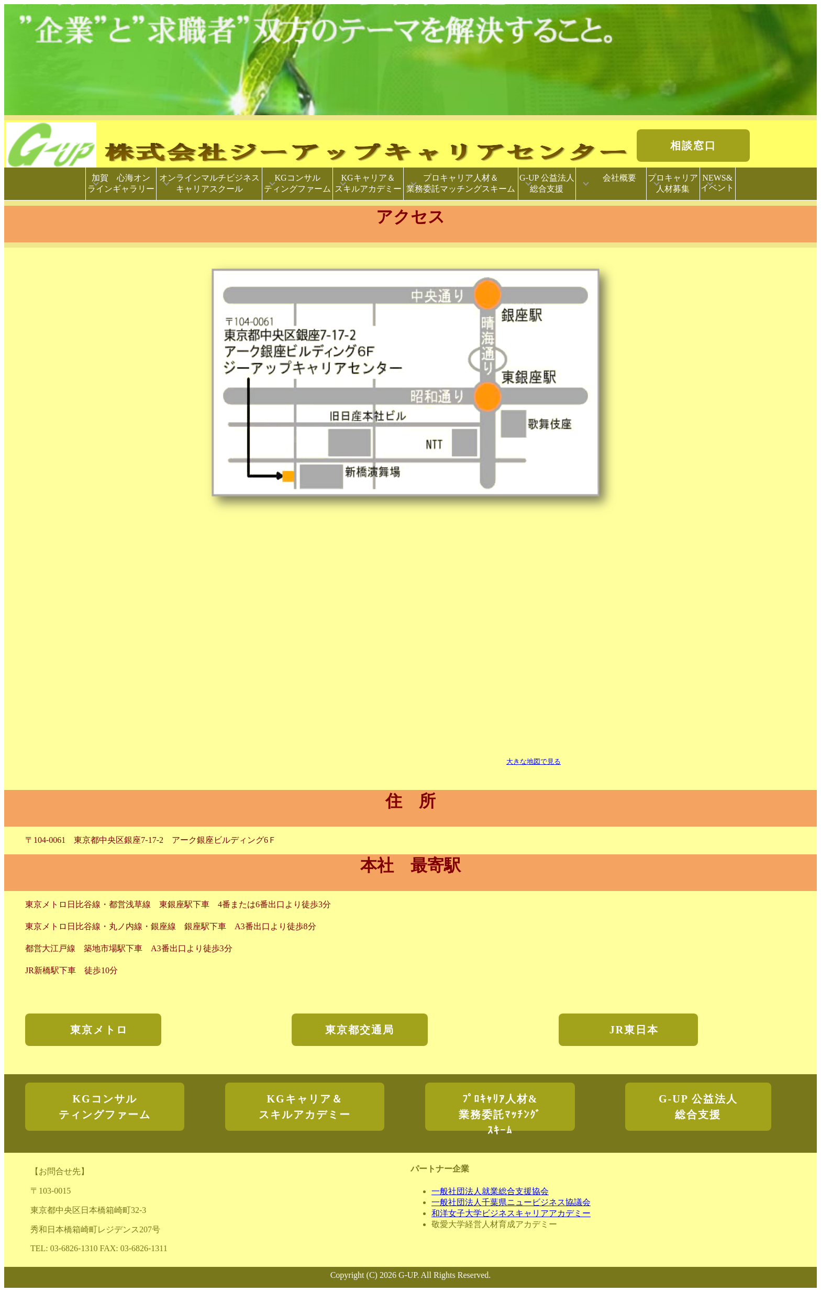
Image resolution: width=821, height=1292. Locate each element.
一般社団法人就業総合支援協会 (490, 1191)
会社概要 (616, 183)
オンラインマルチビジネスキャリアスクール (209, 183)
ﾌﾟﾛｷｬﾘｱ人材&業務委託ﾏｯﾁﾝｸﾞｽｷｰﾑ (500, 1112)
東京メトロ (93, 1029)
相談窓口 (693, 145)
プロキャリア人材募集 (673, 183)
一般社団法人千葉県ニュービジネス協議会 (511, 1202)
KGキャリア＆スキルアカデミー (368, 183)
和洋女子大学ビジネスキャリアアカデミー (511, 1213)
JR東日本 (634, 1029)
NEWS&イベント (717, 182)
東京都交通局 (359, 1029)
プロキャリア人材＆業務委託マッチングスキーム (460, 183)
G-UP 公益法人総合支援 (546, 183)
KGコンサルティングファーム (297, 183)
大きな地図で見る (533, 761)
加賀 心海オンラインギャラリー (120, 183)
